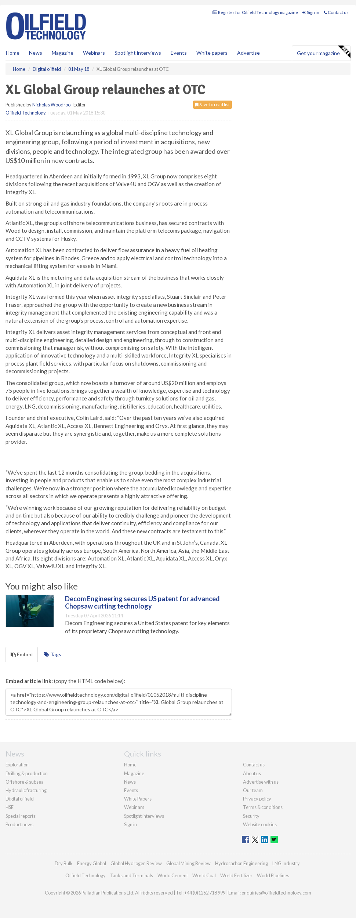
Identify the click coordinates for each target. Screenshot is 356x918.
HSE (10, 807)
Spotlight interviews (138, 53)
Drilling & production (27, 773)
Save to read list (212, 104)
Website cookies (260, 824)
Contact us (336, 12)
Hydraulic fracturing (26, 790)
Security (251, 816)
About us (252, 773)
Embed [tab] (22, 654)
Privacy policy (257, 799)
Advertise (248, 53)
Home (12, 53)
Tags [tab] (52, 654)
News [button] (35, 53)
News (130, 782)
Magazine (62, 53)
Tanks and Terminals (131, 875)
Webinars (94, 53)
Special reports (21, 816)
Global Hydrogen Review (136, 863)
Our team (253, 790)
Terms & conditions (263, 807)
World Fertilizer (236, 875)
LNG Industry (286, 863)
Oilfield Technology (26, 113)
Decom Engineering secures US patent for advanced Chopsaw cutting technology (142, 602)
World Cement (172, 875)
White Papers (138, 799)
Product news (19, 824)
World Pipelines (273, 875)
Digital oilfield (20, 799)
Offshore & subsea (25, 782)
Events (179, 53)
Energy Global (91, 863)
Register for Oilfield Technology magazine (255, 12)
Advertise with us (261, 782)
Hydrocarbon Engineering (241, 863)
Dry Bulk (64, 863)
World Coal (204, 875)
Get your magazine (323, 52)
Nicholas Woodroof (52, 105)
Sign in (310, 12)
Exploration (17, 765)
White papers (212, 53)
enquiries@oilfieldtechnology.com (276, 893)
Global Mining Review (188, 863)
